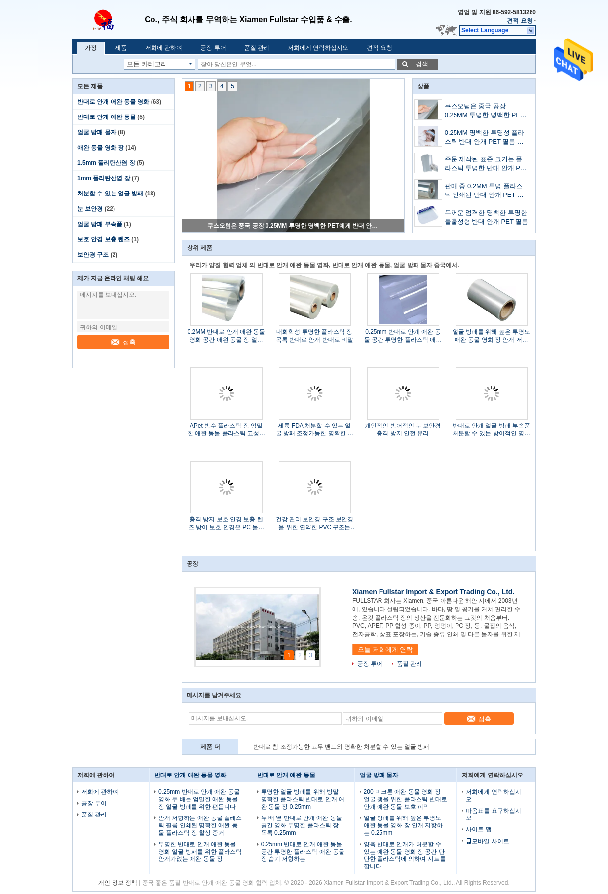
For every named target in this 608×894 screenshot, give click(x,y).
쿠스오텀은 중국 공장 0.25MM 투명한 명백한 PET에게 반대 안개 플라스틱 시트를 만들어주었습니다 (293, 225)
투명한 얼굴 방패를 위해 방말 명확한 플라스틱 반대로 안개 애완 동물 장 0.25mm (302, 799)
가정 (91, 47)
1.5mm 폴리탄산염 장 (106, 162)
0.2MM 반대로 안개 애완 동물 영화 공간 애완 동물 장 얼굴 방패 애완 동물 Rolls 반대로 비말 (226, 336)
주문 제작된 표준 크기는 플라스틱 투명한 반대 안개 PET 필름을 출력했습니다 (487, 164)
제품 (121, 47)
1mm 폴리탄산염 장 (103, 178)
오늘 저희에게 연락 (385, 649)
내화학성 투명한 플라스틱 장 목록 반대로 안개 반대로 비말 (314, 335)
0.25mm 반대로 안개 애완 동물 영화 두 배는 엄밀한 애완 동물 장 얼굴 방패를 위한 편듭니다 (199, 799)
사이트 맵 (478, 829)
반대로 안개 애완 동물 (106, 117)
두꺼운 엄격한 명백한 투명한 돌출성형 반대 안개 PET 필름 (487, 217)
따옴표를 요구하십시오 (493, 814)
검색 (422, 64)
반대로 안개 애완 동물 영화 (113, 101)
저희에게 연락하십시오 (318, 47)
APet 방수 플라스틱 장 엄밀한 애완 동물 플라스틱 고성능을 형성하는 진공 (226, 429)
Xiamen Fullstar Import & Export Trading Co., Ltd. (433, 592)
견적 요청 (519, 20)
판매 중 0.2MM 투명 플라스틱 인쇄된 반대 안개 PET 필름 (484, 191)
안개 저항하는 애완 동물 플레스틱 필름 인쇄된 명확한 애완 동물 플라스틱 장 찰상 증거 (200, 825)
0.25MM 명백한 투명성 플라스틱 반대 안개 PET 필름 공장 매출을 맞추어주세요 (485, 138)
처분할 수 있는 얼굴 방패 (110, 193)
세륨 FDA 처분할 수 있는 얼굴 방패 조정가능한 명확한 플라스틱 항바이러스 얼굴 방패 (314, 429)
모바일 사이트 (487, 841)
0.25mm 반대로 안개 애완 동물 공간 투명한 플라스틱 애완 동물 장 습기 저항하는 (403, 336)
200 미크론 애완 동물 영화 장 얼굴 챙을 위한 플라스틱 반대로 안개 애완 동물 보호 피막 (405, 799)
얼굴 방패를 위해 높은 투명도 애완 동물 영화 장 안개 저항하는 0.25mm (491, 336)
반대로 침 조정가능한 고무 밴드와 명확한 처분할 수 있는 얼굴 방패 (341, 746)
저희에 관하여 (163, 47)
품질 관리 (256, 47)
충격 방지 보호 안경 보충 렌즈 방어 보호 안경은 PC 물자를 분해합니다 (226, 523)
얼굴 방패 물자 (96, 132)
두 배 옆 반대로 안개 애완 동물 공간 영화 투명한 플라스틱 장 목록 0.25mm (301, 825)
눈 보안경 (90, 208)
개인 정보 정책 (117, 882)
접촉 (123, 342)
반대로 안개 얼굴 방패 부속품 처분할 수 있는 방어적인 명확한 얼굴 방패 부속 (491, 429)
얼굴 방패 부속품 (99, 224)
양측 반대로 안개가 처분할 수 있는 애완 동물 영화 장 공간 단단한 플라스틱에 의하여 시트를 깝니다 (405, 855)
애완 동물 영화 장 (100, 147)
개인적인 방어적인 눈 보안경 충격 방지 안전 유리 (403, 429)
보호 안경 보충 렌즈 (103, 239)
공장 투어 (213, 47)
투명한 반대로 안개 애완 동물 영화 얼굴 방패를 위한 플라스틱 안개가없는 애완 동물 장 (200, 851)
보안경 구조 (93, 254)
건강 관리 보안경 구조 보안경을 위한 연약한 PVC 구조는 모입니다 (314, 523)
